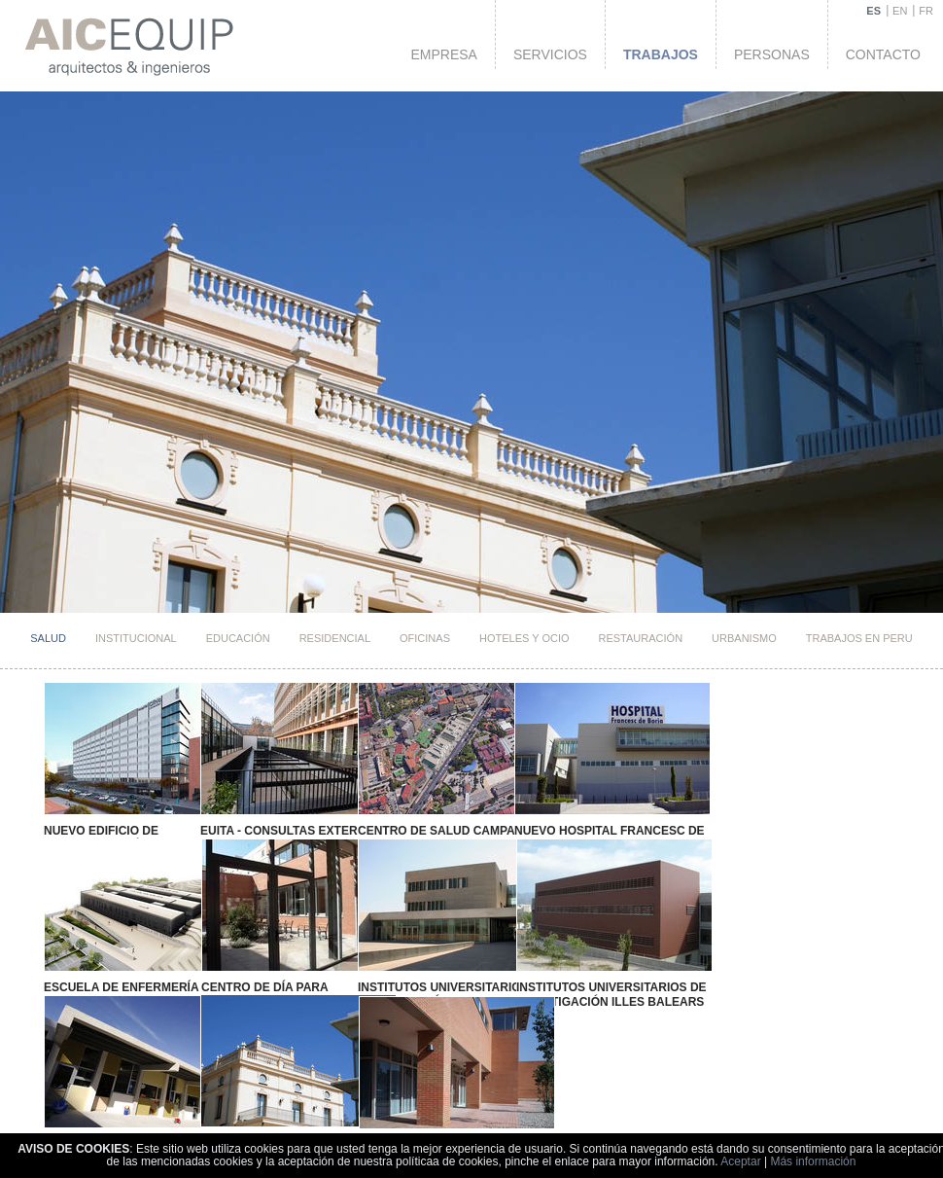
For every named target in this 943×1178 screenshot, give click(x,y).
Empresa (443, 54)
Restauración (641, 638)
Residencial (334, 638)
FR (926, 11)
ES (873, 11)
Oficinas (425, 638)
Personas (772, 54)
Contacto (883, 54)
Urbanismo (744, 638)
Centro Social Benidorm (112, 1066)
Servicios (550, 54)
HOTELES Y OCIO (524, 638)
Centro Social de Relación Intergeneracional (240, 1072)
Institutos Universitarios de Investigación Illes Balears (481, 956)
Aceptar (740, 1161)
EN (899, 11)
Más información (813, 1161)
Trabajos (660, 54)
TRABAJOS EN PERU (859, 638)
